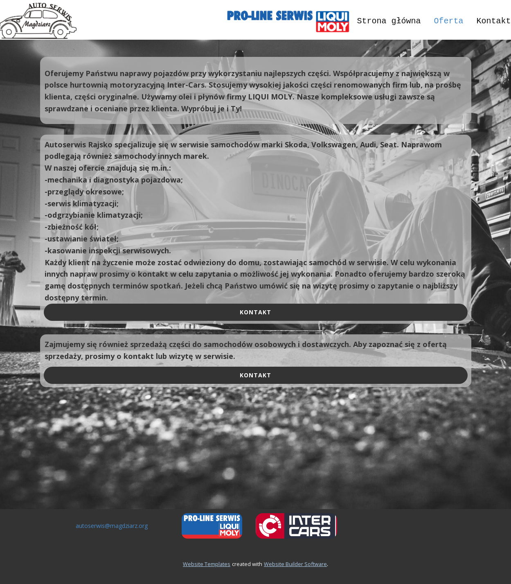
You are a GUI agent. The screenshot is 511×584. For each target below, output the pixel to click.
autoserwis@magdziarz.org (112, 526)
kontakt (255, 312)
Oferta (448, 21)
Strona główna (389, 21)
